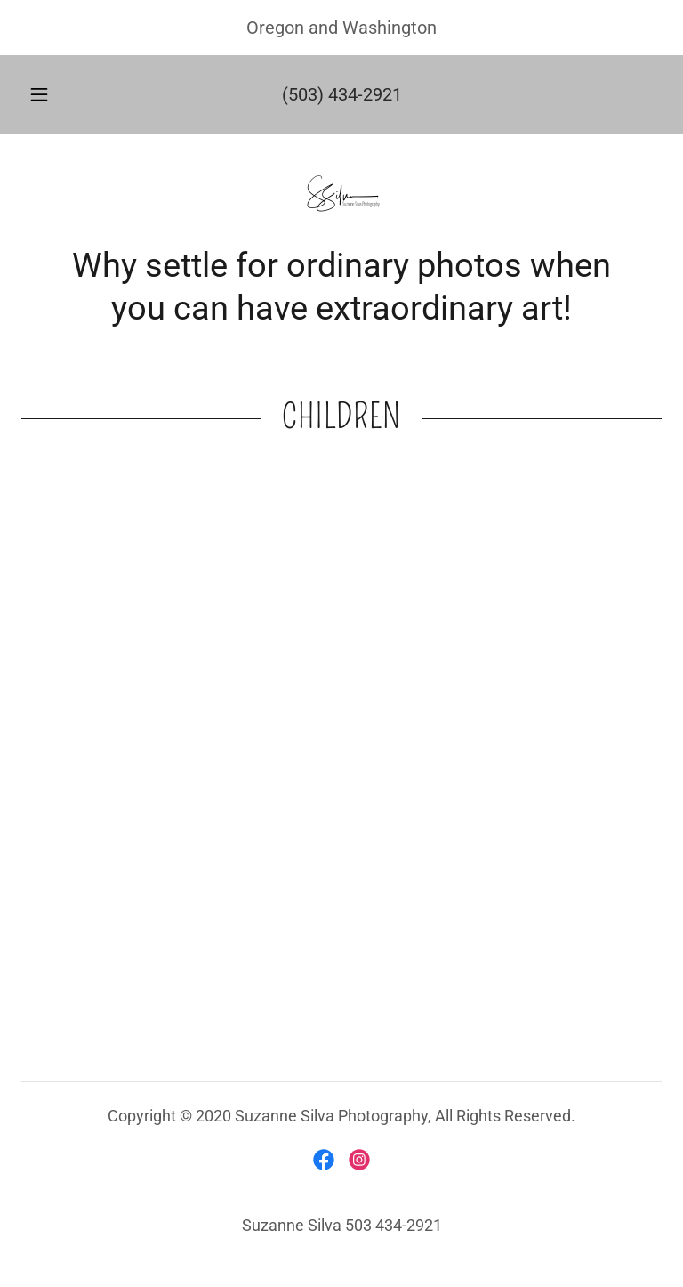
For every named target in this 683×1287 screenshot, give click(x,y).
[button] (48, 94)
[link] (341, 197)
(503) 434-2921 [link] (342, 94)
